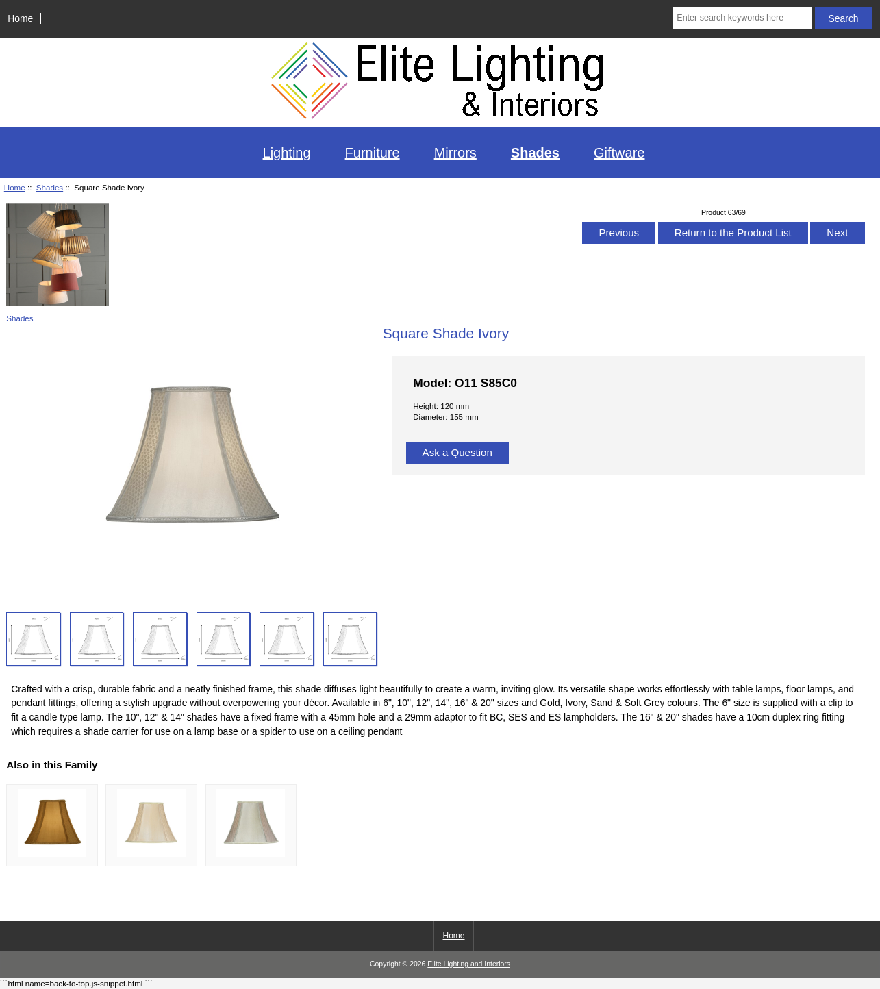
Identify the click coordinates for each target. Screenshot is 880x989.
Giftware (619, 152)
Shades (49, 187)
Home (20, 18)
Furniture (372, 152)
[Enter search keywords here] (742, 18)
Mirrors (455, 152)
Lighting (287, 152)
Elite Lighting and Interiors (468, 964)
